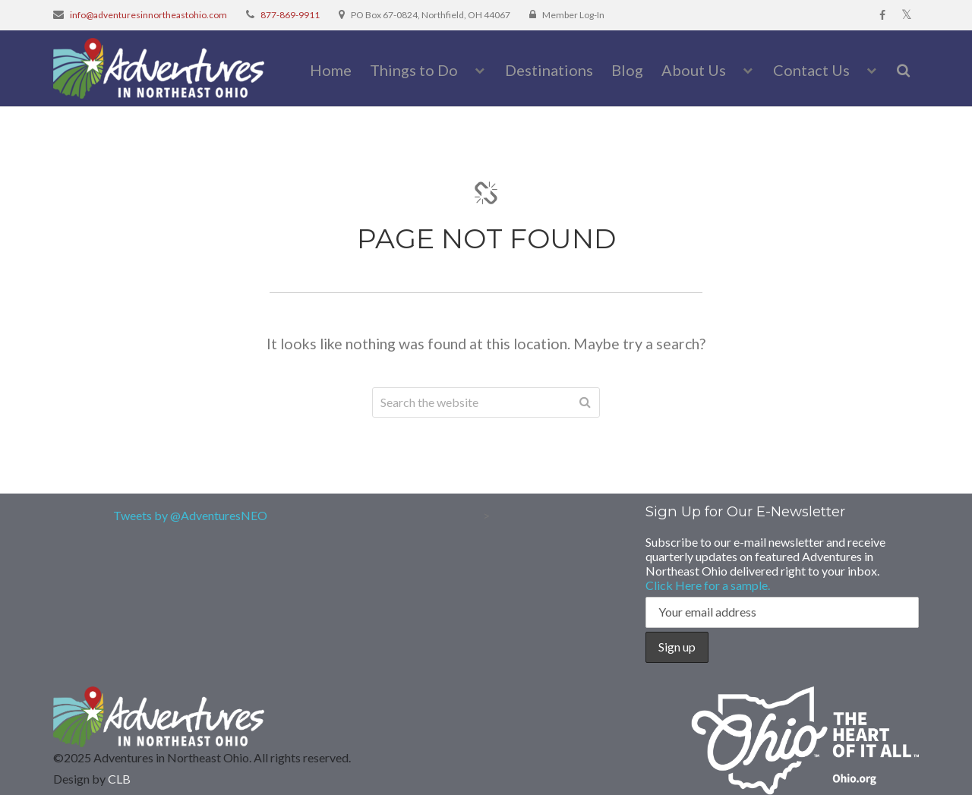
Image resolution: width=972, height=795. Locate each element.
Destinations (549, 70)
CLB (119, 778)
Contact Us (811, 70)
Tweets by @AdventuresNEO (190, 515)
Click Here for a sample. (707, 585)
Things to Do (414, 70)
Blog (627, 70)
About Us (693, 70)
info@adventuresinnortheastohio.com (148, 15)
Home (331, 70)
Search (585, 402)
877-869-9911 (290, 15)
